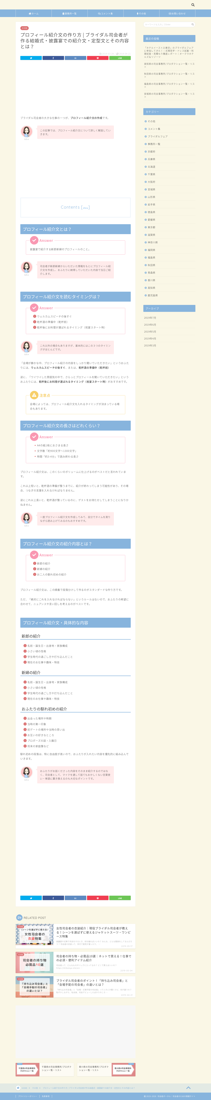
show (85, 208)
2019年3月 (150, 345)
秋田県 (151, 265)
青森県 (151, 272)
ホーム (34, 14)
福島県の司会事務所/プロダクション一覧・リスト (169, 85)
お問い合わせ (177, 14)
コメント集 (105, 14)
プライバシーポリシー (27, 1096)
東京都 (151, 227)
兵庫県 (151, 159)
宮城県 (151, 189)
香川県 (151, 280)
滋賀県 (151, 234)
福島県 (151, 257)
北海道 (151, 166)
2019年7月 (150, 317)
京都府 (151, 151)
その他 (141, 14)
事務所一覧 (70, 14)
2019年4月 (150, 338)
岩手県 (151, 204)
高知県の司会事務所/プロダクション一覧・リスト (169, 65)
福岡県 (151, 250)
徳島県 (151, 212)
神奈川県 (153, 242)
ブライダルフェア (158, 136)
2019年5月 (150, 331)
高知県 (151, 287)
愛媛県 (151, 219)
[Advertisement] (75, 89)
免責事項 (46, 1096)
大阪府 (151, 182)
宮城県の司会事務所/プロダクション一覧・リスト (169, 95)
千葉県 (151, 174)
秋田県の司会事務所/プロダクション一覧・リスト (169, 75)
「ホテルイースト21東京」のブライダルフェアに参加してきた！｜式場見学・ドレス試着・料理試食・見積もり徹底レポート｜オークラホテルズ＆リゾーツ (169, 52)
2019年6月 (150, 324)
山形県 (151, 197)
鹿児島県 (153, 295)
